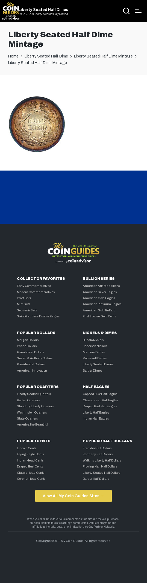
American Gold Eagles (99, 298)
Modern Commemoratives (36, 292)
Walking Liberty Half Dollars (102, 460)
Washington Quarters (32, 412)
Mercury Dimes (94, 352)
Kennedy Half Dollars (98, 454)
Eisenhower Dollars (30, 352)
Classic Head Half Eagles (100, 400)
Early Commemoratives (34, 285)
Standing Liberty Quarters (35, 406)
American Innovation (32, 370)
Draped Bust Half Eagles (100, 406)
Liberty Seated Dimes (98, 364)
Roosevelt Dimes (95, 358)
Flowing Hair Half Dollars (100, 466)
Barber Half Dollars (96, 478)
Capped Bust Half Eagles (100, 394)
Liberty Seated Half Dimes (43, 9)
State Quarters (27, 418)
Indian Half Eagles (96, 418)
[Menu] (138, 11)
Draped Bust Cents (30, 466)
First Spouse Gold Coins (99, 316)
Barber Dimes (92, 370)
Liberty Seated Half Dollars (101, 472)
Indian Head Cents (30, 460)
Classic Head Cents (30, 472)
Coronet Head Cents (31, 478)
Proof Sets (24, 298)
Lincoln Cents (26, 448)
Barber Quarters (28, 400)
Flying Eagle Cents (30, 454)
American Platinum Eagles (102, 304)
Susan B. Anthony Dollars (34, 358)
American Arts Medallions (101, 285)
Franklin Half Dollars (97, 448)
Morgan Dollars (28, 340)
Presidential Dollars (31, 364)
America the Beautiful (32, 424)
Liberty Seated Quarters (34, 394)
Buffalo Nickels (93, 340)
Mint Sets (23, 304)
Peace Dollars (27, 346)
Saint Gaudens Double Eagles (38, 316)
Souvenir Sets (27, 310)
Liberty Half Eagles (96, 412)
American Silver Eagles (100, 292)
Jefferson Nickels (95, 346)
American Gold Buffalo (99, 310)
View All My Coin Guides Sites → (73, 496)
